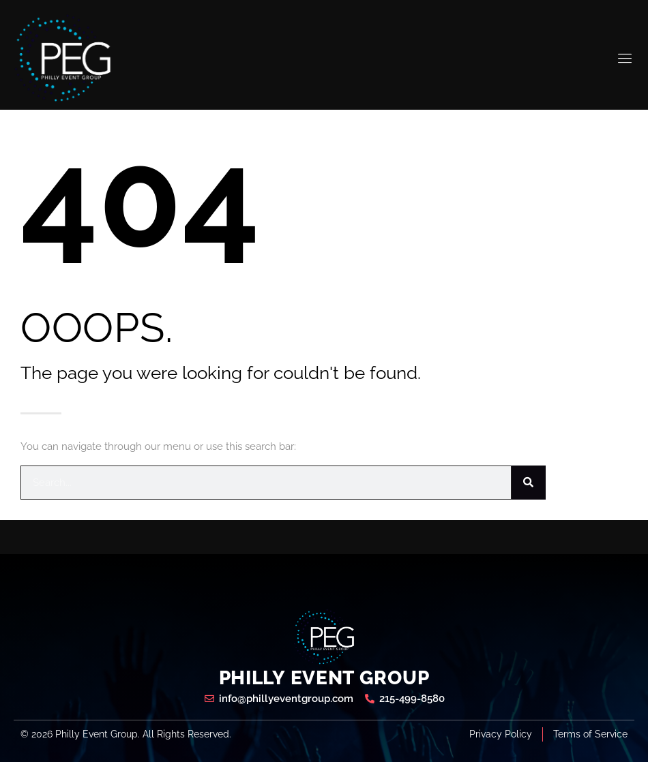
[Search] (529, 483)
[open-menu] (625, 58)
